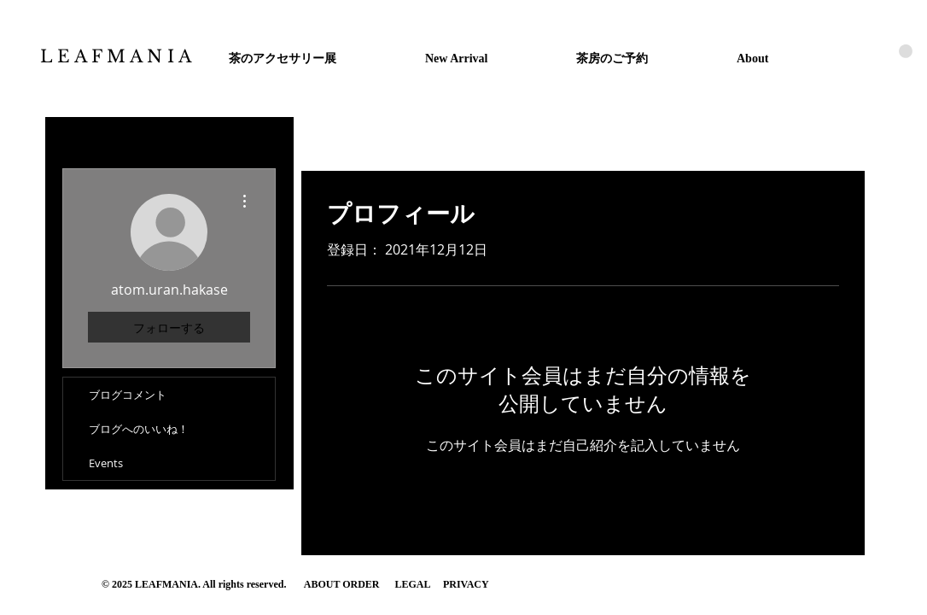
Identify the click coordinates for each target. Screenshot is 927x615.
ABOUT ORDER (343, 584)
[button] (905, 51)
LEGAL (412, 584)
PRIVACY (466, 584)
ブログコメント (127, 394)
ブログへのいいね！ (139, 428)
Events (106, 463)
